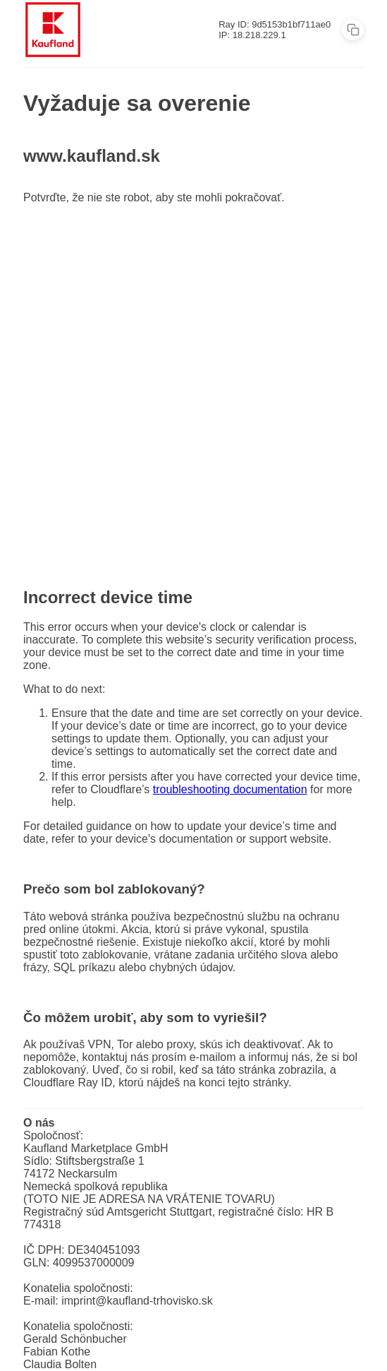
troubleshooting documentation (230, 789)
